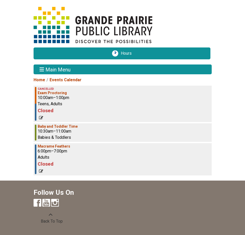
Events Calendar (66, 79)
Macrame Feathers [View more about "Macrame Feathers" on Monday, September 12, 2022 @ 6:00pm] (54, 146)
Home (39, 79)
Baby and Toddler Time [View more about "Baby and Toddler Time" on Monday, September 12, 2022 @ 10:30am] (58, 126)
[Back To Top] (51, 218)
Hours (128, 53)
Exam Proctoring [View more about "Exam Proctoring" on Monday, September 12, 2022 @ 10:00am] (52, 93)
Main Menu (54, 69)
